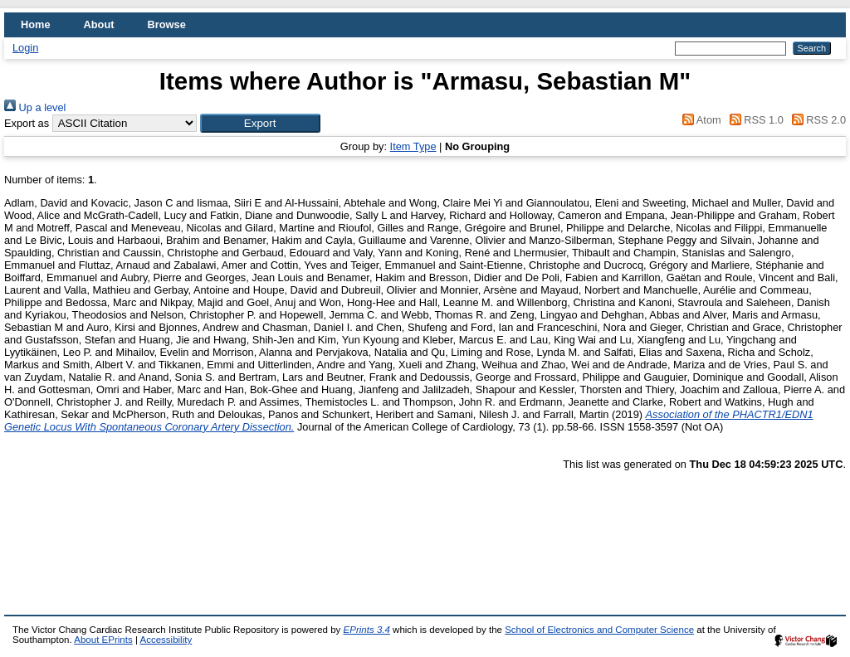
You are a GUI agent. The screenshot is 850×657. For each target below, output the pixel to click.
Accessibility (165, 640)
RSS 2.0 (816, 120)
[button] (260, 123)
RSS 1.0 (754, 120)
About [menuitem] (99, 24)
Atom (699, 120)
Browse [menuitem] (167, 24)
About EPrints (103, 640)
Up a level (35, 107)
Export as (26, 123)
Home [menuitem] (36, 24)
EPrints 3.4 (367, 630)
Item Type (413, 146)
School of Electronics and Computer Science (599, 630)
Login (25, 47)
